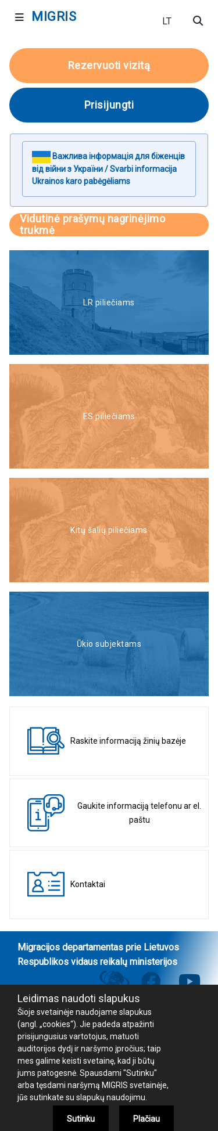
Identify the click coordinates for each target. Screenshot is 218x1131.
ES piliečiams (109, 416)
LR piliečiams (109, 302)
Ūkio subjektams (109, 644)
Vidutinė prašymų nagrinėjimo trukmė (92, 224)
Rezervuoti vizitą (109, 65)
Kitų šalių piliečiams (109, 530)
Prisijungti (109, 105)
